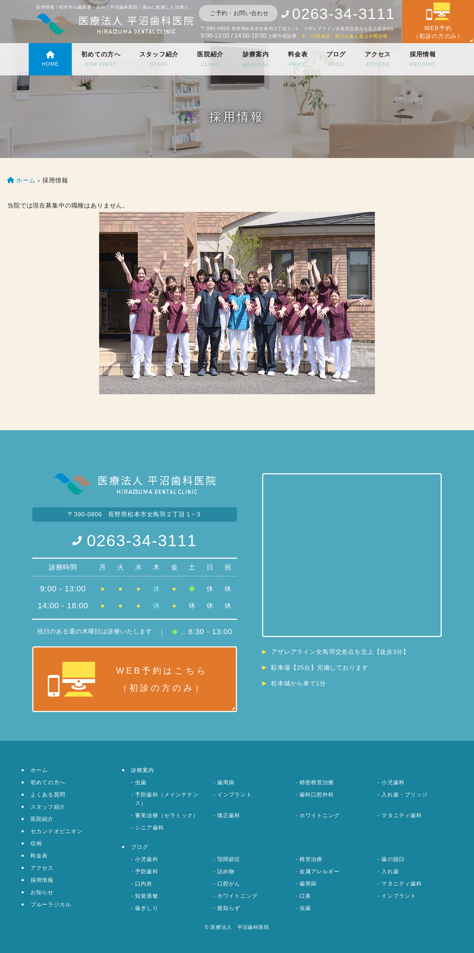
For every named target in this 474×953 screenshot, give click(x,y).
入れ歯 (390, 871)
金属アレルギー (319, 871)
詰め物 (225, 871)
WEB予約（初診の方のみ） (438, 21)
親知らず (229, 908)
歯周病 (225, 782)
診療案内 (255, 60)
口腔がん (229, 883)
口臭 (305, 896)
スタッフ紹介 (158, 60)
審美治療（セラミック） (167, 815)
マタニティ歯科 (401, 815)
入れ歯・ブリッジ (404, 794)
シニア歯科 (149, 827)
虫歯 (141, 782)
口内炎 (143, 883)
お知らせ (42, 892)
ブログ (336, 60)
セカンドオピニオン (57, 831)
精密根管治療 (316, 782)
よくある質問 (48, 794)
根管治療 (311, 859)
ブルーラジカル (51, 904)
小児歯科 (393, 782)
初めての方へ (100, 60)
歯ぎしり (146, 908)
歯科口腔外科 (316, 794)
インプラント (234, 794)
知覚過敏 (146, 896)
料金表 (297, 60)
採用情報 (422, 60)
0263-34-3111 (142, 540)
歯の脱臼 (393, 859)
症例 (36, 843)
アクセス (377, 60)
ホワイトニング (319, 815)
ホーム (39, 770)
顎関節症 (229, 859)
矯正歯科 (229, 815)
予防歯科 (146, 871)
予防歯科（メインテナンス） (167, 798)
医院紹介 (210, 60)
